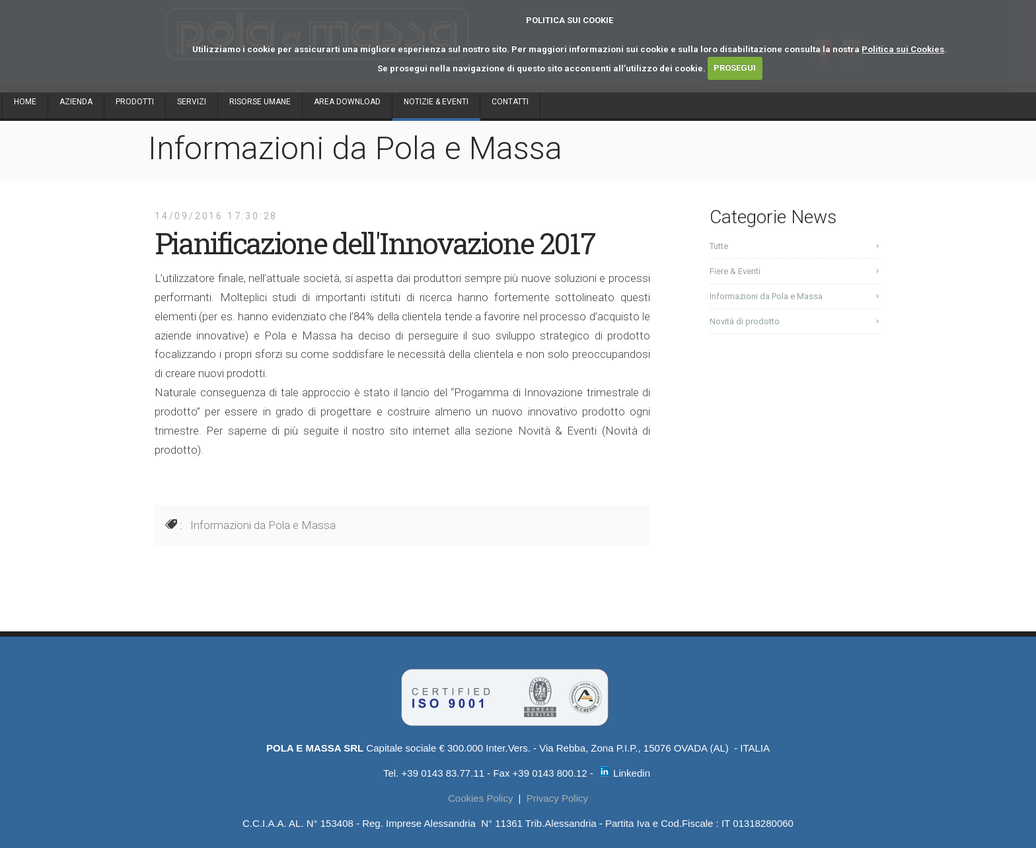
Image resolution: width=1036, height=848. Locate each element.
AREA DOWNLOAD (347, 101)
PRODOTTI (135, 101)
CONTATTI (510, 101)
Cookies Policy (480, 798)
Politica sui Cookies (903, 49)
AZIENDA (75, 101)
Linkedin (624, 773)
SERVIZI (191, 101)
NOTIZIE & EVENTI (436, 101)
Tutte (719, 246)
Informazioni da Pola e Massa (263, 525)
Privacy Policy (557, 798)
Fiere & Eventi (735, 271)
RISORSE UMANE (260, 101)
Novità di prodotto (745, 321)
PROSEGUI (735, 68)
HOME (25, 101)
